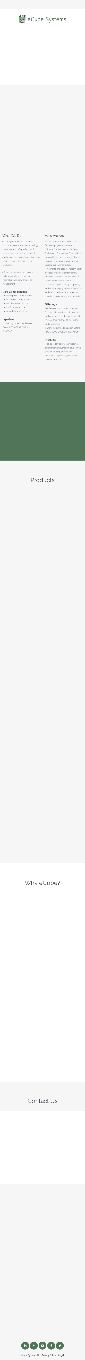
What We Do (11, 236)
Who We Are (54, 236)
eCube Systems (29, 1355)
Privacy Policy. (49, 1355)
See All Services (42, 1058)
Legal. (61, 1355)
